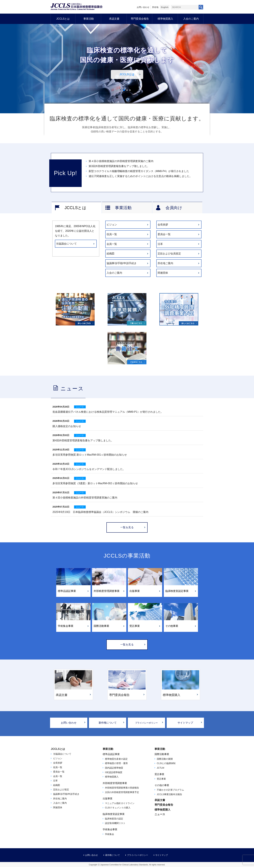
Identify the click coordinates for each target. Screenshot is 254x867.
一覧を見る (127, 527)
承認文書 (114, 18)
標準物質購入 (165, 18)
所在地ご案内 (165, 263)
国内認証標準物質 (114, 767)
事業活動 (88, 18)
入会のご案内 (191, 18)
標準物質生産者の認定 (116, 759)
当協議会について (66, 243)
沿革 (160, 244)
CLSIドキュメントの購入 (117, 807)
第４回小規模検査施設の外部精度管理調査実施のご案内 (121, 161)
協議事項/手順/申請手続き (122, 263)
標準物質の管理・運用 (116, 763)
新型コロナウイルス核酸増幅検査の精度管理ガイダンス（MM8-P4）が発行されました (139, 171)
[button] (124, 90)
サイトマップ (185, 722)
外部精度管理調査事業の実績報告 (122, 787)
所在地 (155, 7)
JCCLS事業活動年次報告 (169, 794)
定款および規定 (61, 789)
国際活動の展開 (165, 759)
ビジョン (112, 224)
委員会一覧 (164, 234)
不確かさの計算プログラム (170, 790)
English (164, 7)
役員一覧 (112, 234)
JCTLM (160, 767)
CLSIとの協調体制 (166, 763)
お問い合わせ (143, 7)
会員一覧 (112, 244)
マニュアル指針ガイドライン (119, 803)
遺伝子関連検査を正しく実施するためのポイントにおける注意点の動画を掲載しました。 (140, 176)
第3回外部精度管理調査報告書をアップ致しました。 (119, 166)
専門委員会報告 (140, 18)
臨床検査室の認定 (114, 818)
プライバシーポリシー (146, 723)
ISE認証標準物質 (113, 772)
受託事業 (161, 779)
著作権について (107, 722)
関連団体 (163, 272)
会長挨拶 (163, 224)
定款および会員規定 (169, 253)
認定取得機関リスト (115, 823)
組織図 (110, 253)
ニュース (160, 814)
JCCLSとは (63, 18)
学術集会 (109, 834)
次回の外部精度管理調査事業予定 (122, 792)
